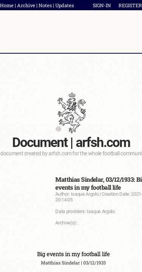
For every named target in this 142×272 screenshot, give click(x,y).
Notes (45, 5)
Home (7, 5)
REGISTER (130, 5)
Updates (64, 5)
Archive (26, 5)
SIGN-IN (102, 5)
